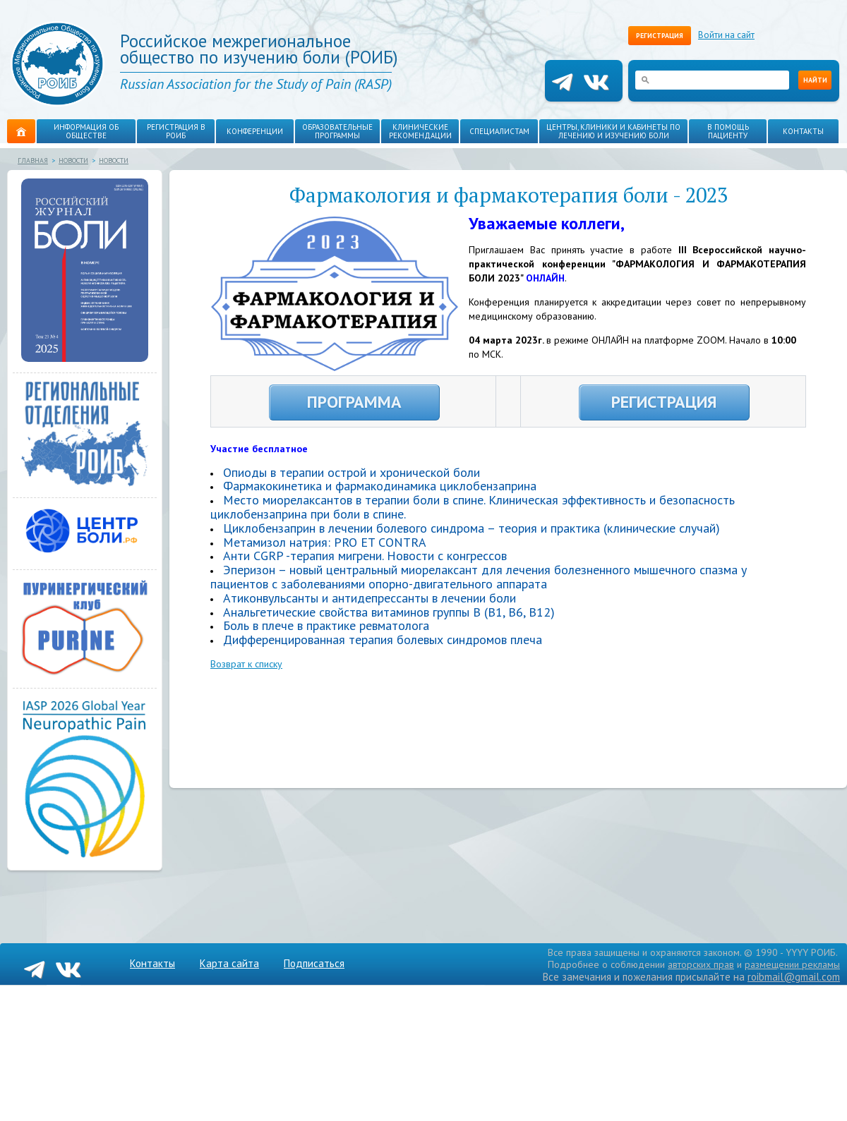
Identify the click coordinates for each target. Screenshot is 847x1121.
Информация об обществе (86, 131)
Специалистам (499, 131)
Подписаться (314, 963)
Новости (73, 160)
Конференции (255, 131)
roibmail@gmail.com (793, 976)
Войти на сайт (726, 35)
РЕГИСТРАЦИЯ (663, 402)
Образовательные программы (337, 131)
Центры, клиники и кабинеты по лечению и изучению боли (613, 131)
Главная (33, 160)
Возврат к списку (246, 664)
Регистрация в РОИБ (176, 131)
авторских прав (701, 964)
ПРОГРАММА (354, 402)
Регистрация (659, 35)
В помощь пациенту (728, 131)
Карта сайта (229, 963)
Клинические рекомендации (420, 131)
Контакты (803, 131)
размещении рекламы (792, 964)
